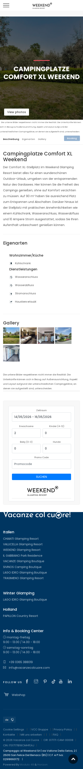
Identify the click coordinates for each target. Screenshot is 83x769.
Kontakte (9, 735)
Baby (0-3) (26, 442)
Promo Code (41, 457)
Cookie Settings (13, 729)
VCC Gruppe (39, 729)
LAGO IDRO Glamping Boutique (25, 572)
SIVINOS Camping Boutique (22, 567)
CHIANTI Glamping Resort (21, 539)
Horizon (42, 765)
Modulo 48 (27, 765)
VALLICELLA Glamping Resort (23, 544)
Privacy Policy (63, 729)
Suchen (41, 477)
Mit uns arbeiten (31, 735)
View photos (16, 112)
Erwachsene (26, 426)
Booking (72, 138)
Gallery (42, 139)
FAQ (55, 735)
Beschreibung (11, 139)
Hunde (57, 442)
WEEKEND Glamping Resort (22, 550)
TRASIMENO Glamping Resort (23, 578)
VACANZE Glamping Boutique (23, 561)
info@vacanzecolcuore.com (26, 668)
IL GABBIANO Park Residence (22, 556)
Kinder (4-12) (56, 426)
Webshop (14, 694)
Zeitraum (41, 410)
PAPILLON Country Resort (20, 616)
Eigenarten (28, 139)
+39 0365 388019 (18, 662)
